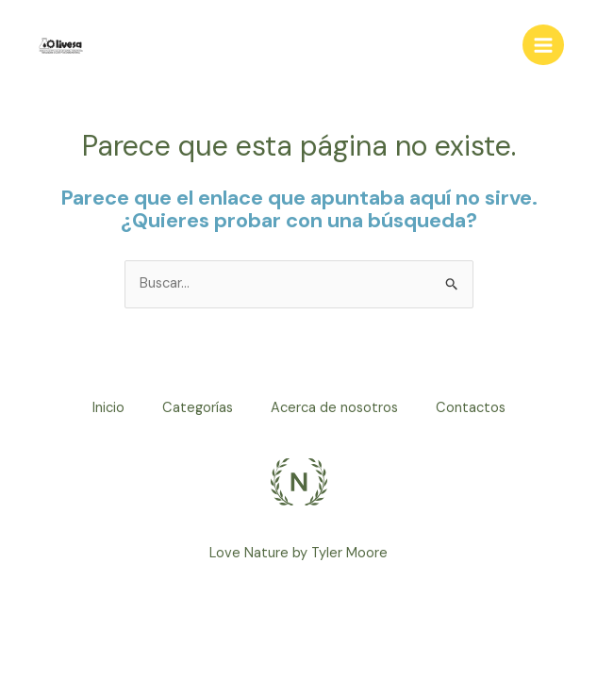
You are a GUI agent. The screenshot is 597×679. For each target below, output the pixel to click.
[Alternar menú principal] (543, 45)
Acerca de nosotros (334, 408)
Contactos (471, 408)
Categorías (197, 408)
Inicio (108, 408)
